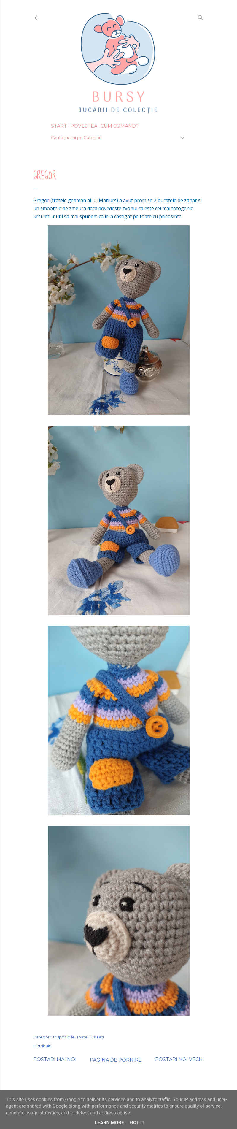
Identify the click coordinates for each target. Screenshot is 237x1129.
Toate (82, 1037)
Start (59, 126)
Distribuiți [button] (42, 1046)
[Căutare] (200, 17)
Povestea (83, 126)
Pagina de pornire (116, 1060)
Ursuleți (96, 1037)
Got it (137, 1122)
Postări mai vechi (179, 1059)
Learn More (109, 1122)
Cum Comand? (120, 126)
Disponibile (64, 1037)
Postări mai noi (55, 1059)
